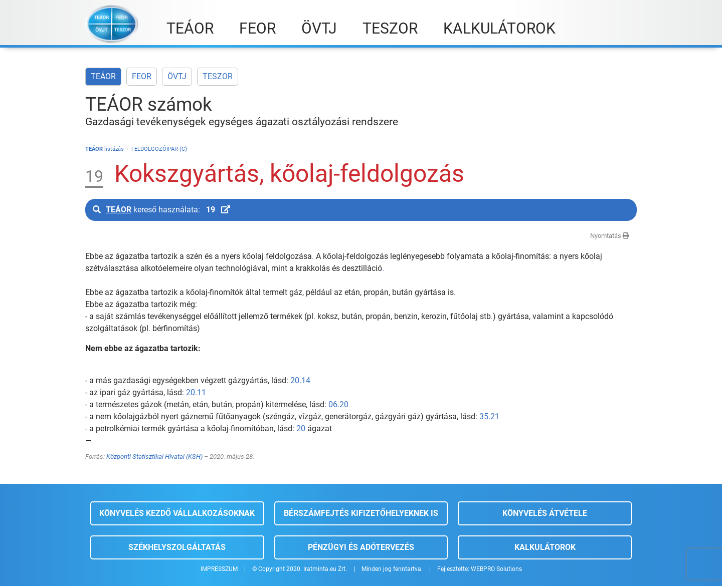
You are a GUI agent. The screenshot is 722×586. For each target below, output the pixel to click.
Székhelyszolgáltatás (177, 547)
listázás (104, 149)
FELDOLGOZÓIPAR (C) (159, 149)
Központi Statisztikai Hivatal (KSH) (154, 456)
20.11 (196, 392)
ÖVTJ (177, 76)
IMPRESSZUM (219, 568)
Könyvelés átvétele (544, 513)
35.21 (489, 416)
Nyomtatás (609, 235)
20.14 (300, 380)
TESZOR (218, 76)
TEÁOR (103, 76)
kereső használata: (161, 209)
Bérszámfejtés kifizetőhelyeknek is (361, 513)
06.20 (338, 404)
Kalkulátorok (545, 547)
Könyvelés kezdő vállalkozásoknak (177, 513)
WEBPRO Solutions (496, 568)
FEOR (141, 76)
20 (300, 428)
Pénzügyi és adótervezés (361, 547)
